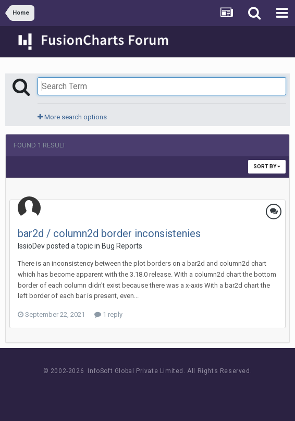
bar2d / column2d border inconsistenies (109, 233)
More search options (72, 117)
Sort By (266, 166)
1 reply (108, 314)
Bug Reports (122, 246)
